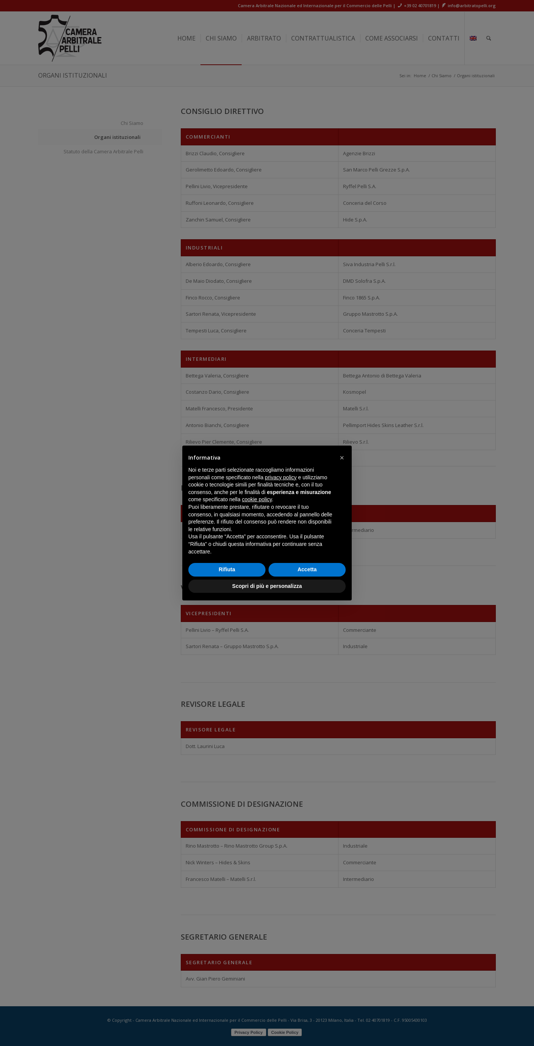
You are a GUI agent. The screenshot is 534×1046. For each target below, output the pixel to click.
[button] (342, 458)
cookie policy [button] (257, 499)
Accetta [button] (307, 569)
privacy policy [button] (280, 477)
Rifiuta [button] (227, 569)
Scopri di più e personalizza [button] (267, 586)
